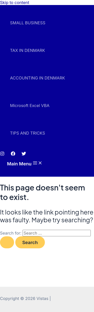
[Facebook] (13, 154)
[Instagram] (2, 154)
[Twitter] (24, 154)
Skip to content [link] (14, 2)
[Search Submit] (7, 242)
